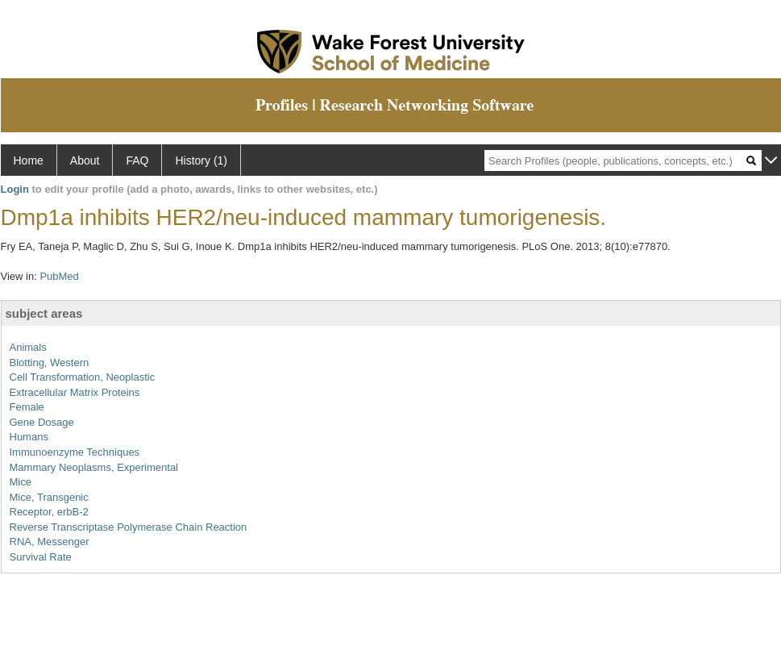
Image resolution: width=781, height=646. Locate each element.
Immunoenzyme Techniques (75, 452)
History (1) (201, 160)
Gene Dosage (42, 422)
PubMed (58, 276)
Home (29, 160)
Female (27, 407)
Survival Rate (41, 557)
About (85, 160)
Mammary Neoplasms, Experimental (94, 467)
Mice (20, 482)
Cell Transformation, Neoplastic (83, 377)
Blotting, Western (49, 362)
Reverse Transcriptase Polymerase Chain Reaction (128, 527)
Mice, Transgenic (49, 497)
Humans (29, 437)
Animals (28, 347)
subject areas (44, 313)
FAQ (137, 160)
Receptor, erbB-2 (49, 512)
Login (15, 189)
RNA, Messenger (49, 542)
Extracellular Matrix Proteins (75, 392)
